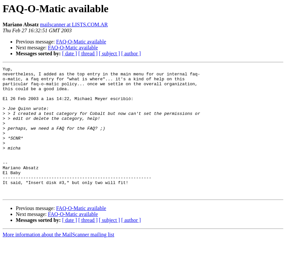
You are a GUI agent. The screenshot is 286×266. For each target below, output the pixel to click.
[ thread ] (88, 53)
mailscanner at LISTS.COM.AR (74, 24)
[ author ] (131, 53)
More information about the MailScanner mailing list (58, 260)
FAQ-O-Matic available (81, 41)
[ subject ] (109, 53)
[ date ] (69, 53)
